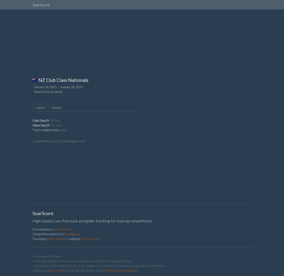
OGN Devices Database (121, 270)
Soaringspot (72, 234)
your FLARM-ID (59, 270)
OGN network (91, 239)
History (56, 107)
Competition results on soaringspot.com (59, 141)
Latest (40, 107)
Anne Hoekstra (62, 229)
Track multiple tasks (46, 130)
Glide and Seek (58, 239)
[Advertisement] (142, 40)
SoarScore (41, 4)
